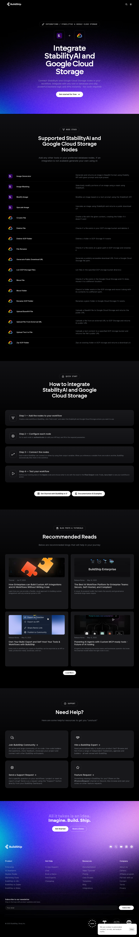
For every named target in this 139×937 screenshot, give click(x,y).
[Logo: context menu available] (14, 4)
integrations (52, 24)
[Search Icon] (126, 4)
